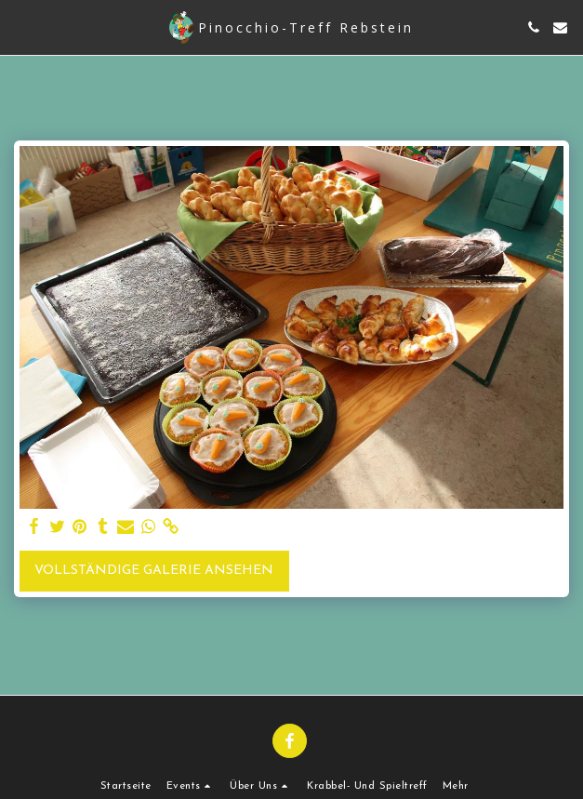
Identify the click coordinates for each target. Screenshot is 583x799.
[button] (20, 27)
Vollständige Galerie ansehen (153, 571)
